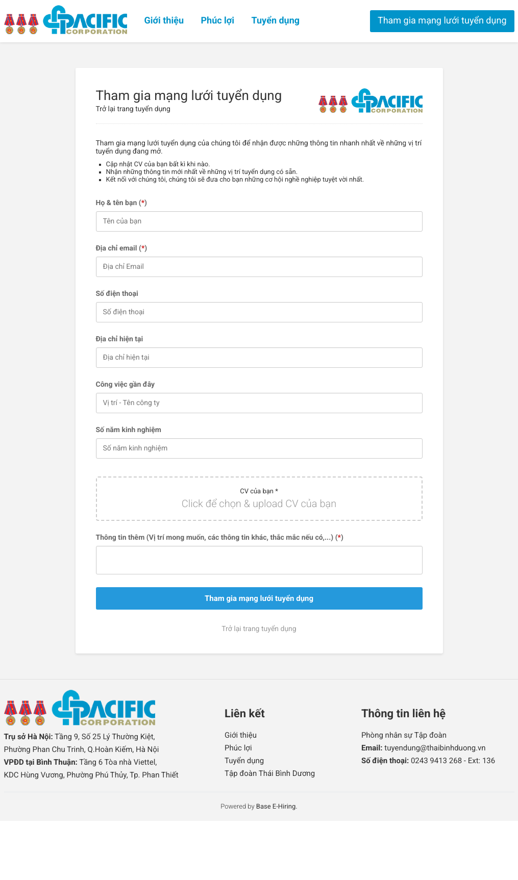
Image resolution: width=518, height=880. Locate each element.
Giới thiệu (164, 20)
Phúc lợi (217, 20)
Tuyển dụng (276, 20)
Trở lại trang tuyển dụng (133, 109)
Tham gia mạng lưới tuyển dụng (442, 20)
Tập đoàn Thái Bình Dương (270, 773)
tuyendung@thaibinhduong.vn (434, 747)
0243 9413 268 (436, 760)
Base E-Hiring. (277, 807)
